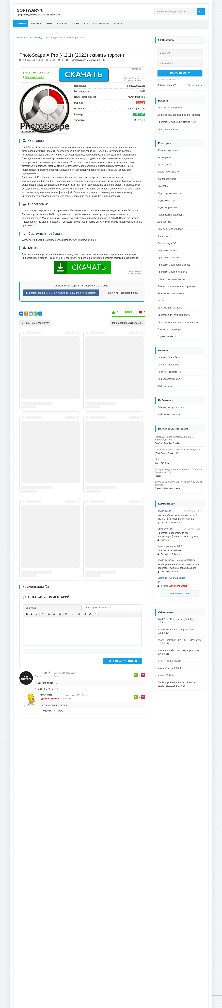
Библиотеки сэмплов (168, 414)
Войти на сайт (180, 73)
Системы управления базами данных (177, 322)
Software (21, 37)
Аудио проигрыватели (169, 171)
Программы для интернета (172, 271)
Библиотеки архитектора (170, 407)
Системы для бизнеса (169, 307)
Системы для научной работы (173, 315)
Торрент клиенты (166, 336)
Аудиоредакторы (166, 179)
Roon (158, 475)
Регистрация (195, 85)
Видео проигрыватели (169, 193)
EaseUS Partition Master (168, 488)
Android (68, 23)
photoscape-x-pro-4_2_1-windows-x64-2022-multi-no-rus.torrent (61, 293)
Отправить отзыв (122, 919)
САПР (160, 300)
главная (21, 23)
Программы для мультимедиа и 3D (46, 37)
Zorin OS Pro (162, 463)
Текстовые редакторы (169, 329)
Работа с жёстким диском (171, 279)
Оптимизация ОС (167, 243)
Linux (53, 23)
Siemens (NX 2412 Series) (171, 577)
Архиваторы (164, 164)
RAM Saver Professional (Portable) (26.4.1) (175, 621)
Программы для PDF (168, 257)
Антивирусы (164, 157)
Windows (38, 23)
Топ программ (112, 23)
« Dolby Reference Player (35, 323)
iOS (95, 23)
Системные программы (170, 107)
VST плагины (164, 386)
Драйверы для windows (170, 229)
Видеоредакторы (166, 200)
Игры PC (132, 23)
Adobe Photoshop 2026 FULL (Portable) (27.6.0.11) (178, 652)
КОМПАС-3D (164, 511)
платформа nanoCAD (169, 546)
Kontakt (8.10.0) (165, 675)
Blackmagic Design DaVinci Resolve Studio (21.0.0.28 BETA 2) (176, 684)
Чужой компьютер (168, 79)
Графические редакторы (170, 214)
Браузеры (162, 186)
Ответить (41, 947)
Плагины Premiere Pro (169, 372)
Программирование (168, 129)
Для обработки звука (168, 379)
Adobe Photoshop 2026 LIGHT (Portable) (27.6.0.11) (179, 642)
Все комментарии (179, 593)
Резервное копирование (170, 293)
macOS (83, 23)
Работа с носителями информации (176, 286)
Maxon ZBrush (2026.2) (169, 668)
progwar (46, 953)
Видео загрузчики (167, 207)
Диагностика (164, 221)
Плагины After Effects (169, 357)
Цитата (53, 947)
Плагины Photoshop (168, 364)
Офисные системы (167, 250)
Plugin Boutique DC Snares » (127, 323)
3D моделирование (167, 150)
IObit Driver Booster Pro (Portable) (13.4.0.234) (175, 631)
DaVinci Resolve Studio (167, 443)
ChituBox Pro (164, 528)
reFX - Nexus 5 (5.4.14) (169, 661)
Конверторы (164, 236)
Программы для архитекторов (173, 264)
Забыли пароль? (166, 85)
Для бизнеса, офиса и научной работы (178, 114)
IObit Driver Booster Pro (167, 453)
